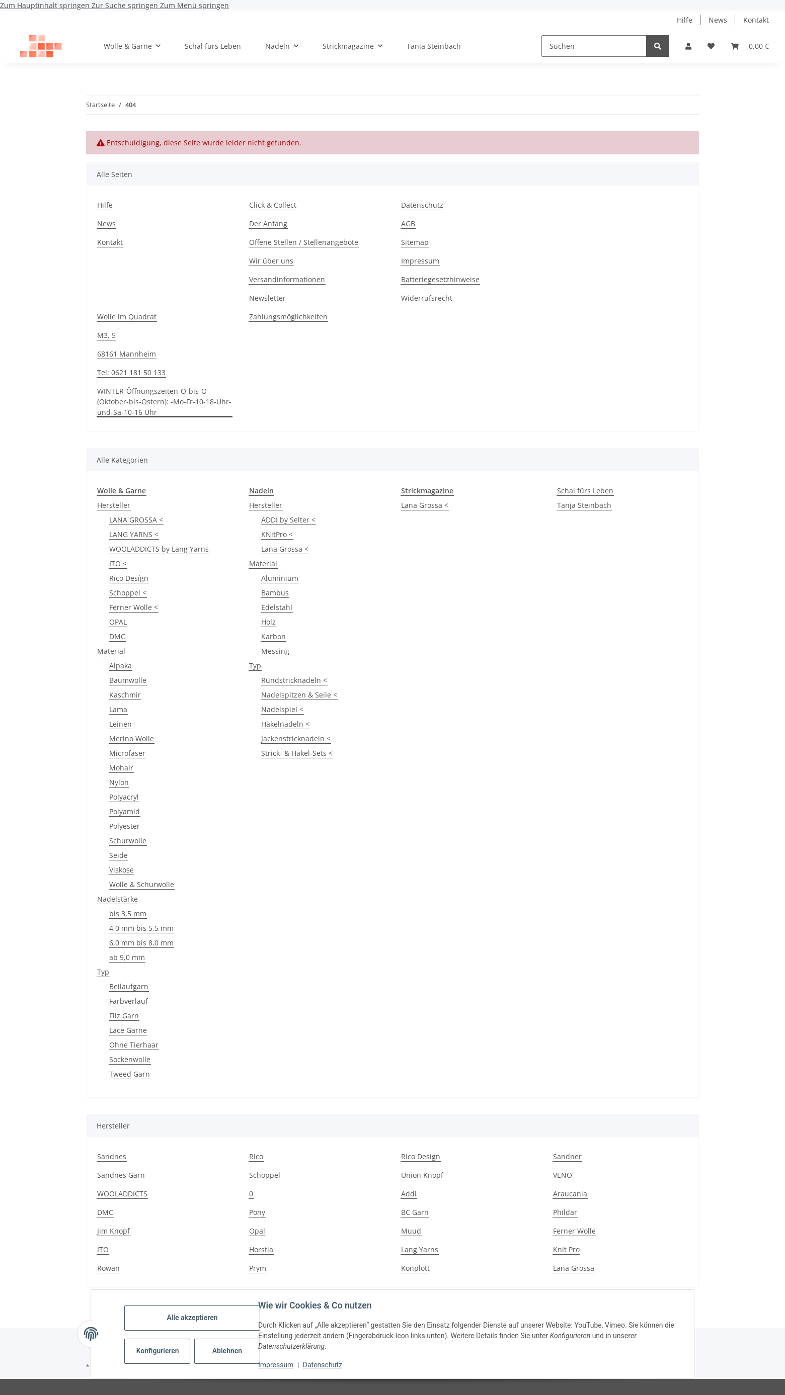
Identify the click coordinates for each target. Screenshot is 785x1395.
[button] (688, 46)
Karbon (273, 636)
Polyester (124, 826)
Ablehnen (228, 1351)
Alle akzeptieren (193, 1318)
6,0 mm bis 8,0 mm (141, 942)
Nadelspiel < (282, 709)
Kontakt (756, 20)
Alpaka (120, 665)
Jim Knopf (113, 1231)
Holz (268, 622)
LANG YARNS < (134, 534)
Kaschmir (125, 695)
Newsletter (267, 298)
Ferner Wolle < (133, 607)
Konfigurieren (159, 1351)
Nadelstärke (117, 899)
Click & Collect (272, 205)
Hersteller (113, 505)
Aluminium (279, 578)
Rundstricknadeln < (294, 680)
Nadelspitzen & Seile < (299, 695)
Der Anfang (268, 223)
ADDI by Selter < (288, 520)
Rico (256, 1156)
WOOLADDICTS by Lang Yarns (159, 549)
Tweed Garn (129, 1074)
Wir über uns (271, 261)
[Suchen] (594, 46)
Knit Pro (566, 1249)
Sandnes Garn (121, 1175)
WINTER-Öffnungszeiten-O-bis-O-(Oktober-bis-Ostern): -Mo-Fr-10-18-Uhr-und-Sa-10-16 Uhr (164, 401)
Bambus (275, 592)
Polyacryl (124, 797)
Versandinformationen (287, 279)
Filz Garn (124, 1015)
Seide (118, 855)
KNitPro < (277, 534)
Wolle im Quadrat (126, 316)
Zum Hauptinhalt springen (46, 5)
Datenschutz (323, 1365)
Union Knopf (422, 1175)
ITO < (118, 563)
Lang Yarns (419, 1249)
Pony (257, 1212)
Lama (118, 709)
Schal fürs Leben (585, 490)
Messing (275, 651)
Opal (257, 1231)
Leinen (120, 724)
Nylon (119, 782)
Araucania (570, 1193)
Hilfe (684, 20)
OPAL (118, 622)
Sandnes (111, 1156)
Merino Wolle (131, 738)
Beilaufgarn (128, 986)
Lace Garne (128, 1030)
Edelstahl (276, 607)
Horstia (261, 1249)
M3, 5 (106, 335)
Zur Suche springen (126, 5)
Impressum (276, 1365)
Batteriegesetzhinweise (440, 279)
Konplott (415, 1268)
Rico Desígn (128, 578)
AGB (408, 223)
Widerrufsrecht (426, 298)
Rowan (108, 1268)
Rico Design (420, 1156)
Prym (257, 1268)
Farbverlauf (128, 1001)
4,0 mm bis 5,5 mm (141, 928)
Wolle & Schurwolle (141, 884)
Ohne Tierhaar (134, 1045)
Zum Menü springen (194, 5)
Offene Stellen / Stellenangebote (303, 242)
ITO (103, 1249)
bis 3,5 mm (127, 913)
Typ (103, 972)
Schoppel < (127, 592)
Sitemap (415, 242)
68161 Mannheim (126, 354)
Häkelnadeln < (285, 724)
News (718, 20)
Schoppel (264, 1175)
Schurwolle (127, 840)
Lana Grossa (573, 1268)
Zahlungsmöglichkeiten (288, 316)
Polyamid (124, 811)
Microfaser (127, 753)
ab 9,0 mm (127, 957)
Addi (409, 1193)
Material (111, 651)
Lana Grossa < (284, 549)
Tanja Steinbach (584, 505)
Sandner (567, 1156)
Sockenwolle (129, 1059)
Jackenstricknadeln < (296, 738)
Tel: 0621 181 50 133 (131, 372)
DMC (117, 636)
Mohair (121, 767)
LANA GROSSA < (136, 520)
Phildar (565, 1212)
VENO (562, 1175)
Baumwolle (127, 680)
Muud (411, 1231)
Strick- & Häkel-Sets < (297, 753)
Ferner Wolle (574, 1231)
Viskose (121, 870)
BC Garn (415, 1212)
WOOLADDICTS (122, 1193)
